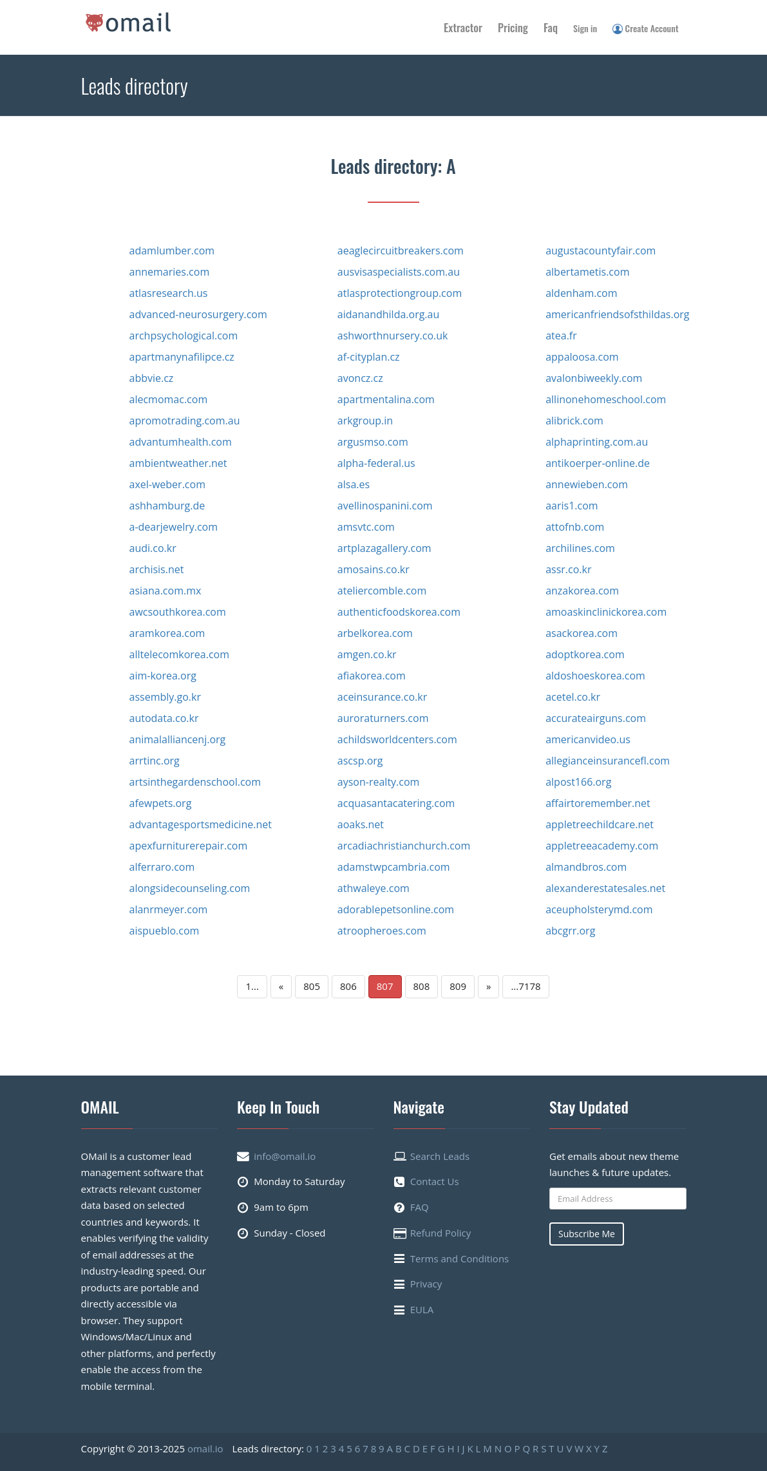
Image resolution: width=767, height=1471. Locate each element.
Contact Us (434, 1181)
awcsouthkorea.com (177, 612)
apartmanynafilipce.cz (181, 357)
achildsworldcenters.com (397, 739)
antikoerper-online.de (597, 463)
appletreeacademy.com (601, 846)
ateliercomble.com (381, 591)
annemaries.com (169, 272)
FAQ (419, 1207)
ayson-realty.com (378, 782)
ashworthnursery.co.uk (392, 335)
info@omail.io (285, 1156)
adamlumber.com (172, 250)
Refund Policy (440, 1232)
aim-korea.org (162, 676)
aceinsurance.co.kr (382, 697)
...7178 (525, 986)
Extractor (463, 27)
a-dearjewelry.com (173, 527)
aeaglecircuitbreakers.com (400, 250)
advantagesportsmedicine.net (200, 824)
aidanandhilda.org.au (388, 314)
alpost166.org (578, 782)
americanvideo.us (587, 739)
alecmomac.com (168, 399)
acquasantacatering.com (396, 803)
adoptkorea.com (585, 654)
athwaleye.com (373, 888)
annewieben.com (586, 484)
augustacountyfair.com (600, 250)
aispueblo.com (164, 931)
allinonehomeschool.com (605, 399)
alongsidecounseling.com (190, 888)
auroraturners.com (383, 718)
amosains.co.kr (373, 569)
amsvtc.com (366, 527)
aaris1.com (571, 505)
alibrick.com (574, 420)
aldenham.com (581, 293)
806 (348, 986)
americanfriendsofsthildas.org (617, 314)
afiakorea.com (371, 676)
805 (311, 986)
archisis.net (156, 569)
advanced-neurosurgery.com (198, 314)
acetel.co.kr (572, 697)
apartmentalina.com (386, 399)
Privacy (426, 1283)
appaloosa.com (581, 357)
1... (251, 986)
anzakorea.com (582, 591)
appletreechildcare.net (599, 824)
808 (421, 986)
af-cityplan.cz (368, 357)
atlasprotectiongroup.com (399, 293)
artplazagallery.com (384, 548)
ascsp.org (360, 761)
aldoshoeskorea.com (595, 676)
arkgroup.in (365, 420)
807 (385, 986)
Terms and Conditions (459, 1258)
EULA (422, 1309)
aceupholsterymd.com (598, 909)
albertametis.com (587, 272)
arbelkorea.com (375, 633)
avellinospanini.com (385, 505)
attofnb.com (574, 527)
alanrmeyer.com (168, 909)
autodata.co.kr (164, 718)
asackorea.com (581, 633)
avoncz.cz (360, 378)
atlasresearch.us (168, 293)
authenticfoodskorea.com (398, 612)
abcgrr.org (570, 931)
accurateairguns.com (595, 718)
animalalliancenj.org (177, 739)
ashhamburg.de (167, 505)
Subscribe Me (586, 1234)
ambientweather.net (178, 463)
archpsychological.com (183, 335)
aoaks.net (360, 824)
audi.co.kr (152, 548)
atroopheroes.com (381, 931)
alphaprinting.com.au (596, 442)
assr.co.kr (568, 569)
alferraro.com (162, 867)
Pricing (513, 27)
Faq (551, 27)
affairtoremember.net (597, 803)
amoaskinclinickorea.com (606, 612)
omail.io (205, 1448)
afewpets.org (160, 803)
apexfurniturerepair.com (188, 846)
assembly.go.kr (165, 697)
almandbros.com (586, 867)
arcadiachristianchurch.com (403, 846)
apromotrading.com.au (184, 420)
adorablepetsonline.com (395, 909)
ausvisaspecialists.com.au (398, 272)
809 (458, 986)
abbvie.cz (151, 378)
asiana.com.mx (165, 591)
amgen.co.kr (367, 654)
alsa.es (353, 484)
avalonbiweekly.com (593, 378)
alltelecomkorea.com (179, 654)
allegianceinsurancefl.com (607, 761)
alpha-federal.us (376, 463)
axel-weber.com (167, 484)
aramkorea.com (167, 633)
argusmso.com (372, 442)
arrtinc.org (154, 761)
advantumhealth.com (180, 442)
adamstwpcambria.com (393, 867)
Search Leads (439, 1156)
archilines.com (580, 548)
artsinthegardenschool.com (195, 782)
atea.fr (561, 335)
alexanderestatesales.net (605, 888)
